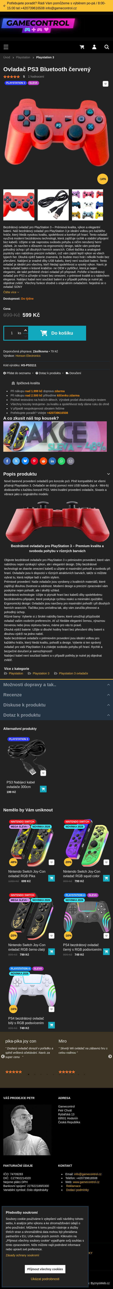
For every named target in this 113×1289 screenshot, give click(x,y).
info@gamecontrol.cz (88, 1174)
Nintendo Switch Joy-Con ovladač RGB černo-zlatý (27, 943)
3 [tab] (41, 1074)
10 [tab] (84, 1074)
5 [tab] (53, 1074)
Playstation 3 (41, 673)
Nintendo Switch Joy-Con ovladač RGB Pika (27, 869)
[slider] (11, 76)
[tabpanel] (29, 1065)
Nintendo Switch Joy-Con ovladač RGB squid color (82, 869)
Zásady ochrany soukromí (22, 1255)
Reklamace (73, 1186)
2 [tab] (35, 1074)
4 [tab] (47, 1074)
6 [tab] (60, 1074)
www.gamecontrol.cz (86, 1182)
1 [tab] (28, 1074)
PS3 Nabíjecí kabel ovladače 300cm (22, 781)
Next (110, 1057)
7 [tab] (66, 1074)
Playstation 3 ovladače (73, 673)
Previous (3, 1057)
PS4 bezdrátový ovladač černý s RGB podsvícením (83, 943)
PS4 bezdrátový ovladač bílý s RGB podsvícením (27, 1016)
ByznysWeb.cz (100, 1283)
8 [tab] (72, 1074)
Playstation (16, 673)
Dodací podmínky (77, 1190)
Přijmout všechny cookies (45, 1269)
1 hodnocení (36, 76)
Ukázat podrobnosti (45, 1279)
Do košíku (62, 333)
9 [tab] (78, 1074)
